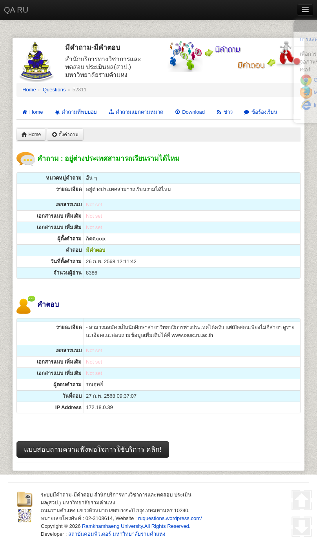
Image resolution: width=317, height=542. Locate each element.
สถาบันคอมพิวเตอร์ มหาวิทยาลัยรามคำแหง (116, 534)
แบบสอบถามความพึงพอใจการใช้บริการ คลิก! (93, 449)
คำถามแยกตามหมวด (135, 112)
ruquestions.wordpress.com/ (170, 518)
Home (29, 90)
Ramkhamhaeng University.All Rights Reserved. (136, 526)
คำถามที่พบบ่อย (75, 112)
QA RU (16, 9)
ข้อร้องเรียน (260, 112)
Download (189, 112)
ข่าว (224, 112)
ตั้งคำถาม (65, 134)
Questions (54, 90)
